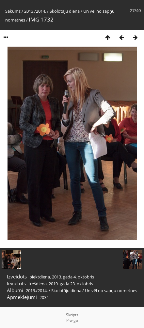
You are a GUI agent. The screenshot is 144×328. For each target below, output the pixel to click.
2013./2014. (35, 11)
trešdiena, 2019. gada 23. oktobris (60, 284)
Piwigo (72, 320)
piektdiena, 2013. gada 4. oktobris (61, 277)
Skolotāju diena (65, 11)
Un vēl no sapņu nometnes (111, 290)
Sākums (13, 11)
